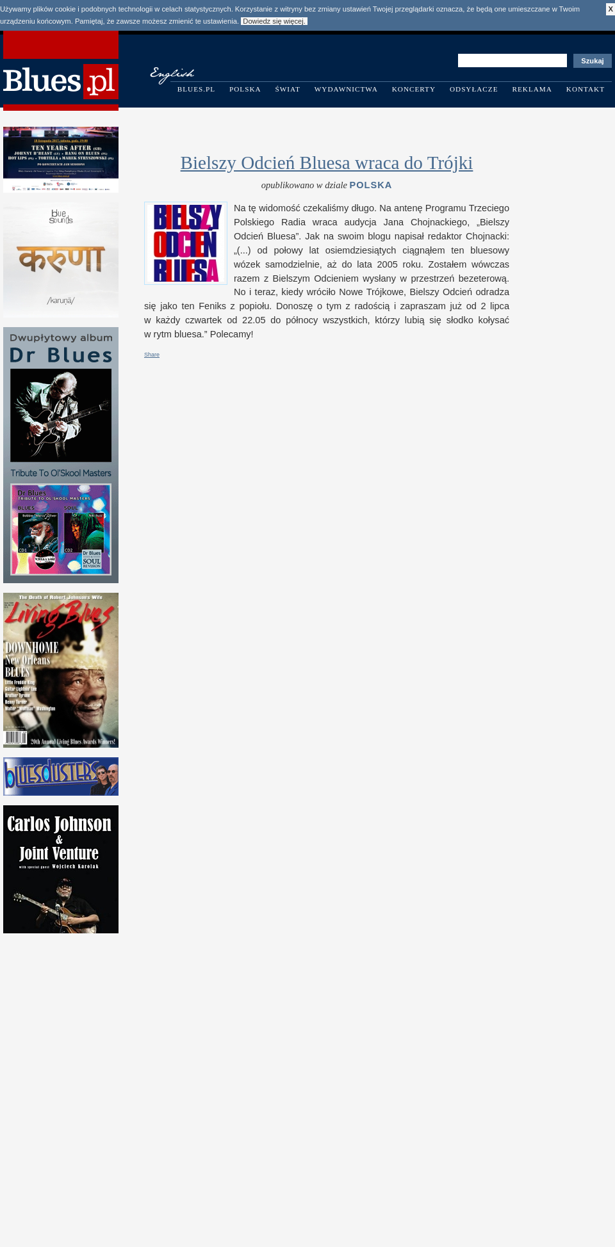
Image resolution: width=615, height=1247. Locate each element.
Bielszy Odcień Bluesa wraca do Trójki (327, 162)
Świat (287, 89)
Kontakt (585, 89)
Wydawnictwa (346, 89)
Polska (245, 89)
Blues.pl (196, 89)
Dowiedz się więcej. (274, 21)
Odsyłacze (474, 89)
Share (152, 354)
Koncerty (414, 89)
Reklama (532, 89)
